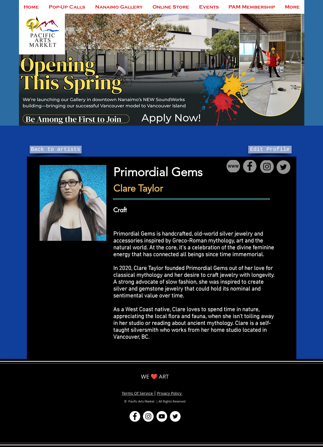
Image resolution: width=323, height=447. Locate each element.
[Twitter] (175, 416)
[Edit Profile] (270, 149)
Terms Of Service (138, 393)
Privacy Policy (170, 393)
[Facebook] (134, 416)
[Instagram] (148, 416)
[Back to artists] (56, 149)
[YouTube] (161, 416)
